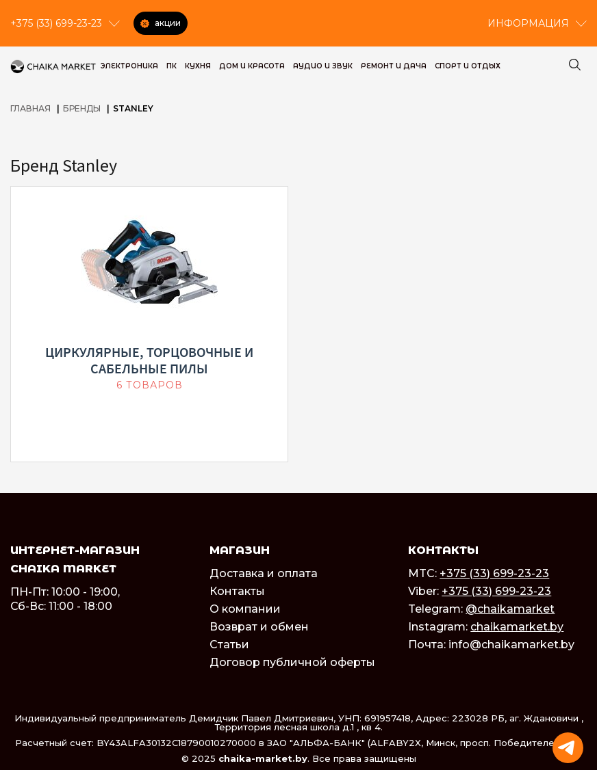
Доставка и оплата (263, 573)
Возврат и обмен (259, 626)
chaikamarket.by (516, 626)
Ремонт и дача (394, 66)
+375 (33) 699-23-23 (494, 573)
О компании (245, 608)
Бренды (82, 108)
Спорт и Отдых (467, 66)
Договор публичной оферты (292, 662)
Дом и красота (252, 66)
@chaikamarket (510, 608)
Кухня (198, 66)
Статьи (229, 644)
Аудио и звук (323, 66)
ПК (171, 66)
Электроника (129, 66)
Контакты (237, 591)
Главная (30, 108)
